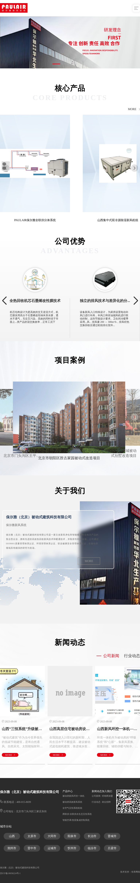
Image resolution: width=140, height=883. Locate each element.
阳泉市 (72, 836)
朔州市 (11, 848)
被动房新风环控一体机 (73, 796)
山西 (12, 836)
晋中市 (32, 848)
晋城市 (112, 836)
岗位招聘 (106, 802)
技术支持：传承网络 (130, 872)
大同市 (52, 836)
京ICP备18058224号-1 (10, 873)
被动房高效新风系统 (72, 802)
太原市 (32, 836)
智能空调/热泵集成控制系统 (76, 820)
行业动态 (96, 802)
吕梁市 (112, 848)
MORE (134, 109)
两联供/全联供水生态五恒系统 (77, 814)
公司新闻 (116, 655)
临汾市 (92, 848)
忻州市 (72, 848)
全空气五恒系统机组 (72, 808)
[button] (5, 168)
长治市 (92, 836)
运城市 (52, 848)
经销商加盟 (107, 796)
